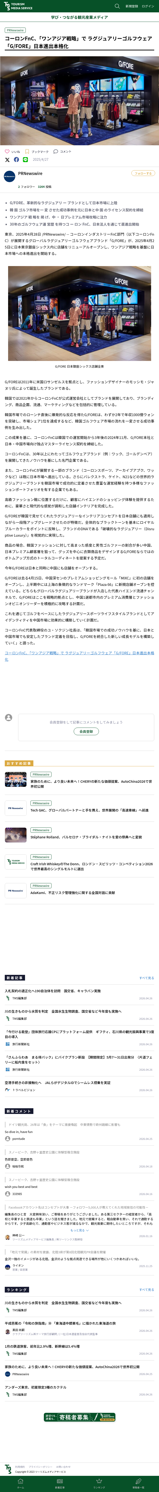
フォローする (143, 173)
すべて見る (146, 978)
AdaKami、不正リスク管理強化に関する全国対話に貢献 (73, 892)
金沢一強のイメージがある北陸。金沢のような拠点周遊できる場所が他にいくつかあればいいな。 (73, 1259)
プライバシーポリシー (40, 1466)
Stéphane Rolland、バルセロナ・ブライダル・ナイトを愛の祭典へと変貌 (86, 837)
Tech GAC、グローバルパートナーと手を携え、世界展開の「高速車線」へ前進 (90, 810)
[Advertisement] (79, 687)
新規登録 (132, 6)
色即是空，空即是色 (19, 1159)
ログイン (148, 6)
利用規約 (20, 1466)
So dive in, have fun (19, 1131)
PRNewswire (15, 30)
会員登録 (86, 731)
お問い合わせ (63, 1466)
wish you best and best (21, 1186)
